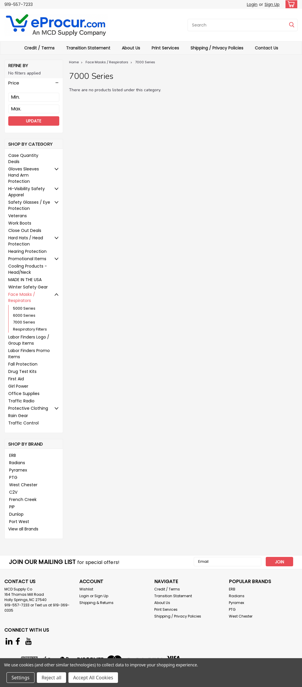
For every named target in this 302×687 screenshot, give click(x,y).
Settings (20, 677)
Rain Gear (18, 416)
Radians (17, 463)
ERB (12, 455)
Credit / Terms (39, 48)
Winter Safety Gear (28, 287)
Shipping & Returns (96, 602)
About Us (131, 48)
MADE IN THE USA (25, 280)
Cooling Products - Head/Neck (27, 269)
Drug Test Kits (22, 371)
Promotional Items (27, 259)
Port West (19, 522)
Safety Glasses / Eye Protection (29, 205)
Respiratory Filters (30, 329)
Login (252, 4)
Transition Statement (88, 48)
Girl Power (18, 386)
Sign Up (272, 4)
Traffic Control (23, 423)
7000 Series (24, 322)
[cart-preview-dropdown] (290, 4)
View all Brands (23, 529)
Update (33, 121)
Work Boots (19, 223)
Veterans (17, 216)
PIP (12, 507)
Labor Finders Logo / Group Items (28, 340)
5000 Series (24, 308)
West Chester (23, 485)
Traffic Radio (21, 401)
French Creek (23, 499)
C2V (13, 492)
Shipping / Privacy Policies (217, 48)
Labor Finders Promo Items (29, 354)
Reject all (51, 677)
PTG (13, 477)
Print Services (165, 48)
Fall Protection (22, 364)
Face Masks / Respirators (21, 297)
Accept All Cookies (93, 677)
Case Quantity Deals (23, 158)
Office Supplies (24, 393)
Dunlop (16, 514)
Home (74, 62)
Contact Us (266, 48)
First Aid (16, 379)
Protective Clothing (28, 408)
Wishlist (86, 589)
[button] (33, 83)
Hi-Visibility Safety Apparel (26, 192)
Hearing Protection (27, 251)
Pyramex (18, 470)
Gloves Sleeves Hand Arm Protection (23, 175)
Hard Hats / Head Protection (25, 241)
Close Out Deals (24, 230)
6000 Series (24, 315)
